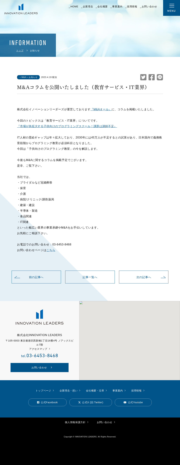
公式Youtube (133, 402)
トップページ (45, 390)
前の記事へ (29, 277)
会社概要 (102, 6)
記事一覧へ (90, 277)
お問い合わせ (148, 6)
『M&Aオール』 (101, 109)
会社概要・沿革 (96, 390)
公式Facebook (47, 402)
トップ (19, 50)
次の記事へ (151, 277)
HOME (73, 6)
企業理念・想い (70, 390)
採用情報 (131, 6)
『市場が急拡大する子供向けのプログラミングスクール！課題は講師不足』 (67, 126)
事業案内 (116, 6)
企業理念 (87, 6)
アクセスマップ (39, 348)
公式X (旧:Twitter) (90, 402)
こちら (50, 250)
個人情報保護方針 (76, 422)
